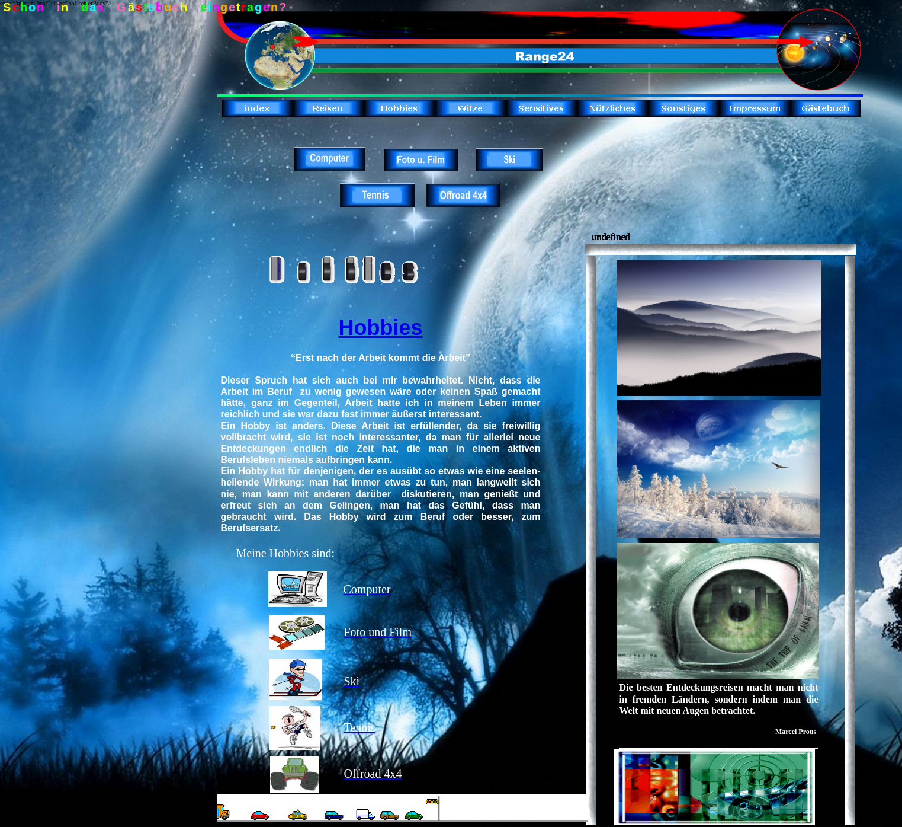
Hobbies (380, 327)
